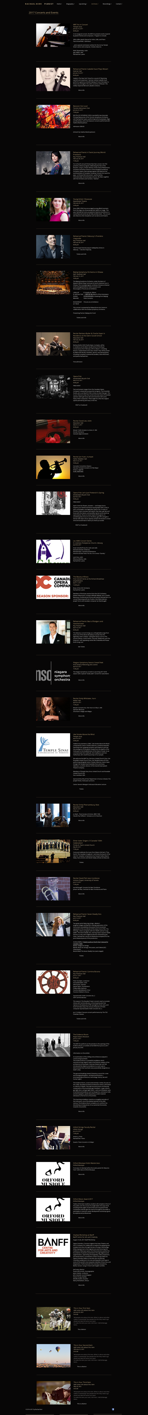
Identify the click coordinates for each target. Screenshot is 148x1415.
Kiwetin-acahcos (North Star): (92, 942)
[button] (81, 90)
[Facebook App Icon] (113, 1409)
